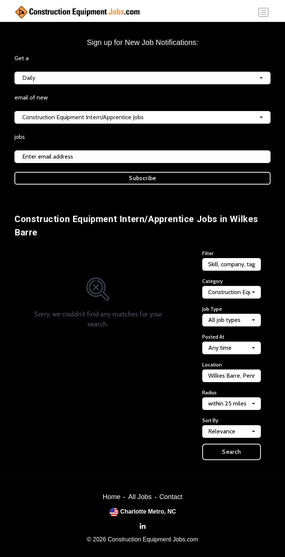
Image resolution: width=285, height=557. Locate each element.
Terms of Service (174, 193)
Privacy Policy (133, 193)
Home (111, 497)
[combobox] (142, 78)
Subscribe (142, 178)
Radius (209, 392)
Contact (171, 497)
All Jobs (139, 497)
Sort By (210, 420)
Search (231, 451)
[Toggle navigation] (263, 12)
